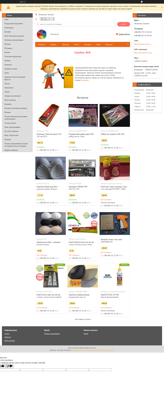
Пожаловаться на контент (81, 350)
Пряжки (7, 60)
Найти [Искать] (123, 24)
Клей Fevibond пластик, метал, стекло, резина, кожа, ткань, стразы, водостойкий (81, 244)
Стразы (7, 83)
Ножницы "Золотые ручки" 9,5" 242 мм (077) (49, 135)
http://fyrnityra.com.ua (142, 44)
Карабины (85, 80)
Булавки (7, 32)
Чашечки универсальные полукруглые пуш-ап (79, 295)
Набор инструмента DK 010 (112, 134)
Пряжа (7, 92)
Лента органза (10, 100)
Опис (98, 44)
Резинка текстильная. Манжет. (15, 108)
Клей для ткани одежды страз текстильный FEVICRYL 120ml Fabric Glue (114, 189)
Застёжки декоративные (13, 40)
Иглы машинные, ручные (14, 36)
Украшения (8, 87)
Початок (41, 44)
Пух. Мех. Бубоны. (11, 131)
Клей (6, 19)
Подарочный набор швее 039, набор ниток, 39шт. (81, 135)
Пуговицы (8, 48)
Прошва (7, 139)
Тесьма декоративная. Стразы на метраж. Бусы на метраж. (16, 144)
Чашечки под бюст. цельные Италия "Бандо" (48, 243)
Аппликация (9, 27)
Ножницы (8, 64)
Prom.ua (93, 348)
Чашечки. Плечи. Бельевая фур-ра (14, 78)
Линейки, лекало (10, 69)
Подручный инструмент (13, 23)
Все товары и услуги (82, 319)
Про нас (65, 44)
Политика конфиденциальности (103, 350)
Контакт (109, 44)
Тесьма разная (10, 123)
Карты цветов (9, 340)
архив (86, 334)
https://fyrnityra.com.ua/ (143, 53)
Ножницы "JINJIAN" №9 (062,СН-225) (78, 187)
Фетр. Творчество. (11, 135)
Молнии (7, 44)
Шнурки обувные (11, 150)
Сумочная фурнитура (12, 56)
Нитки (6, 73)
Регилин (7, 112)
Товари (53, 44)
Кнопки (7, 52)
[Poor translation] (9, 366)
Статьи (6, 334)
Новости (7, 337)
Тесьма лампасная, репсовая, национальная (15, 117)
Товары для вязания (12, 96)
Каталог (87, 44)
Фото (76, 44)
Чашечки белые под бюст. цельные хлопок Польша (47, 187)
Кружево (8, 104)
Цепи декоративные (12, 127)
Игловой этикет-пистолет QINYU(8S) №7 (111, 240)
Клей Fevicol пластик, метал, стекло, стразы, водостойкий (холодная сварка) (49, 297)
